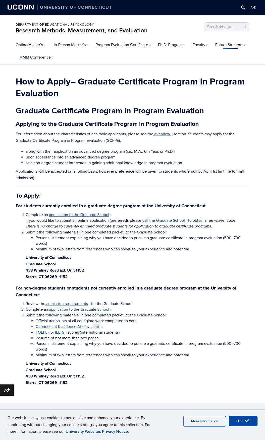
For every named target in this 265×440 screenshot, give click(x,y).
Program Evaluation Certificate (123, 44)
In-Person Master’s (71, 44)
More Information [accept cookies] (204, 421)
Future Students (230, 44)
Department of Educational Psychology (55, 25)
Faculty (200, 44)
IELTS (61, 332)
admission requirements (67, 303)
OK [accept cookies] (243, 421)
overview (163, 134)
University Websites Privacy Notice (97, 431)
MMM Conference (36, 57)
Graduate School (171, 220)
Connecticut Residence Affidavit (69, 326)
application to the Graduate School (80, 214)
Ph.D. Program (171, 44)
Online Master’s (30, 44)
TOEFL (43, 332)
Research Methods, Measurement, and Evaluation (82, 30)
